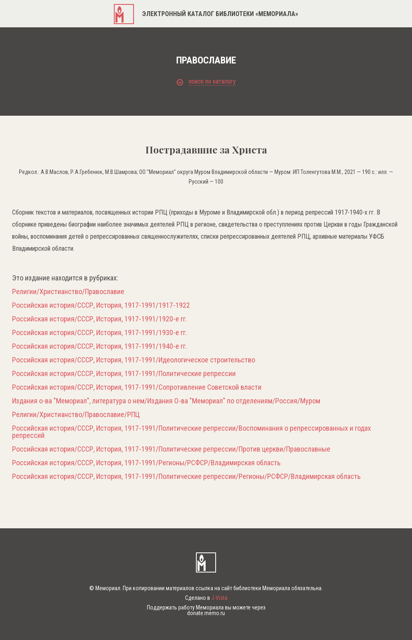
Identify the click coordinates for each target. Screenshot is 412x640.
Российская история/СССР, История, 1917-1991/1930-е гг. (99, 332)
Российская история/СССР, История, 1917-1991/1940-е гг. (99, 346)
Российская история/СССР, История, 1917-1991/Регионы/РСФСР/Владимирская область (146, 462)
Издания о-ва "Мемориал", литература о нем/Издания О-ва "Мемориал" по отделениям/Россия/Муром (166, 401)
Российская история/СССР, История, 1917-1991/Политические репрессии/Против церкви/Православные (171, 449)
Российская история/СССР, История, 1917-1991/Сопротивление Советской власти (137, 387)
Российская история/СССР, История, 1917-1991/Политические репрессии (124, 373)
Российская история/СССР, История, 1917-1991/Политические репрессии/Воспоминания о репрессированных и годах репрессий (191, 432)
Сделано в (206, 598)
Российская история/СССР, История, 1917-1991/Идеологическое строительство (133, 360)
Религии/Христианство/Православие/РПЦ (76, 414)
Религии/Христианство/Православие (68, 291)
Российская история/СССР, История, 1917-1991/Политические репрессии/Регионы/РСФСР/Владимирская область (186, 476)
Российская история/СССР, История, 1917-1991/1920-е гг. (99, 319)
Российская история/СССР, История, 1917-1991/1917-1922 (101, 305)
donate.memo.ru (206, 613)
